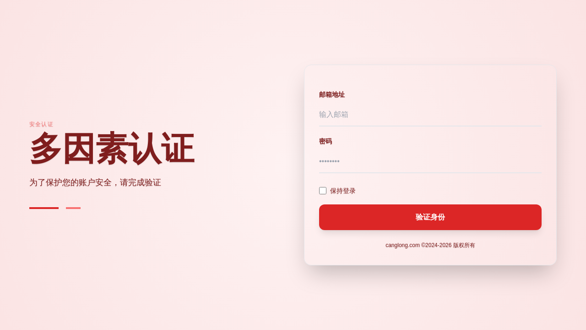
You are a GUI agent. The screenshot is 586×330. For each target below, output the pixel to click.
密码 (325, 141)
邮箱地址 (332, 94)
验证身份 (430, 217)
